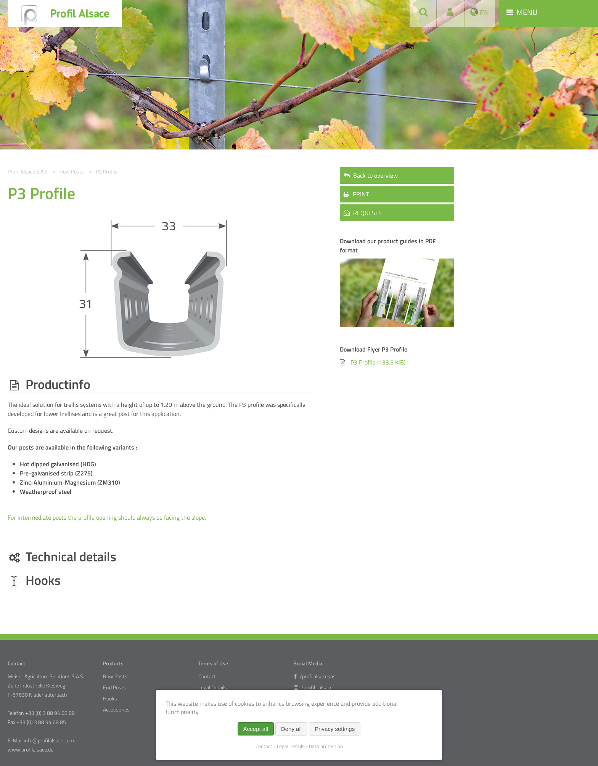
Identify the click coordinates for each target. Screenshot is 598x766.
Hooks (110, 698)
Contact (207, 676)
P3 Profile (377, 362)
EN (483, 12)
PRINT (356, 194)
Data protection (326, 746)
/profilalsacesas (315, 676)
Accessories (116, 709)
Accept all (255, 729)
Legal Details (212, 687)
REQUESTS (363, 212)
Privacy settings (335, 729)
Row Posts (115, 676)
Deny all (291, 729)
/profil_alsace (313, 687)
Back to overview (371, 175)
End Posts (114, 687)
